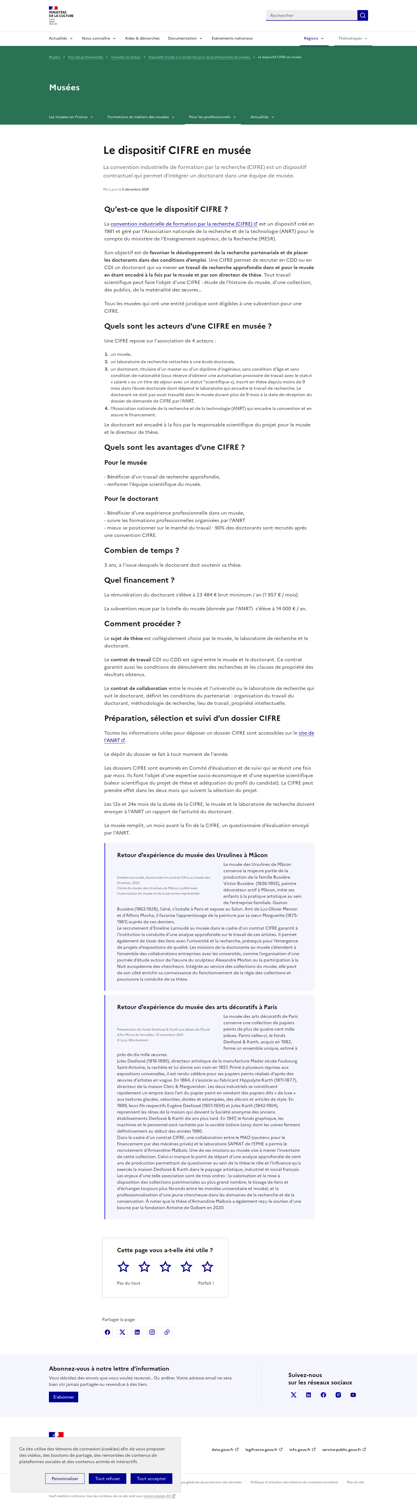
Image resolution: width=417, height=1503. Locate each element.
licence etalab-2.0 (157, 1496)
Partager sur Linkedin (137, 1332)
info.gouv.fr (300, 1450)
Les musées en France (68, 117)
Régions (311, 38)
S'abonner (63, 1397)
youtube (353, 1395)
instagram (338, 1395)
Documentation (182, 38)
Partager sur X (122, 1332)
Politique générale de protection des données (207, 1482)
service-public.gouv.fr (341, 1450)
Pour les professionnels (86, 57)
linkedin (308, 1395)
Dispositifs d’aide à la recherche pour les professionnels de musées (199, 57)
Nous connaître (96, 38)
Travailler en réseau (126, 57)
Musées (55, 57)
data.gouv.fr (223, 1450)
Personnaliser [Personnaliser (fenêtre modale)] (65, 1478)
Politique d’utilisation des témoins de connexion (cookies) (294, 1482)
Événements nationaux (232, 38)
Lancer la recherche (362, 15)
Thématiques (350, 38)
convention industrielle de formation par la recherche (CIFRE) (181, 223)
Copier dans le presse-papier (167, 1332)
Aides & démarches (142, 38)
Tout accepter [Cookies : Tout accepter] (151, 1478)
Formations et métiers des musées (138, 117)
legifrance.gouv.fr (261, 1450)
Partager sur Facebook (107, 1332)
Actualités (58, 38)
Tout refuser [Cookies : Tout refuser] (107, 1478)
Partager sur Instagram (152, 1332)
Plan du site (355, 1482)
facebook (323, 1395)
